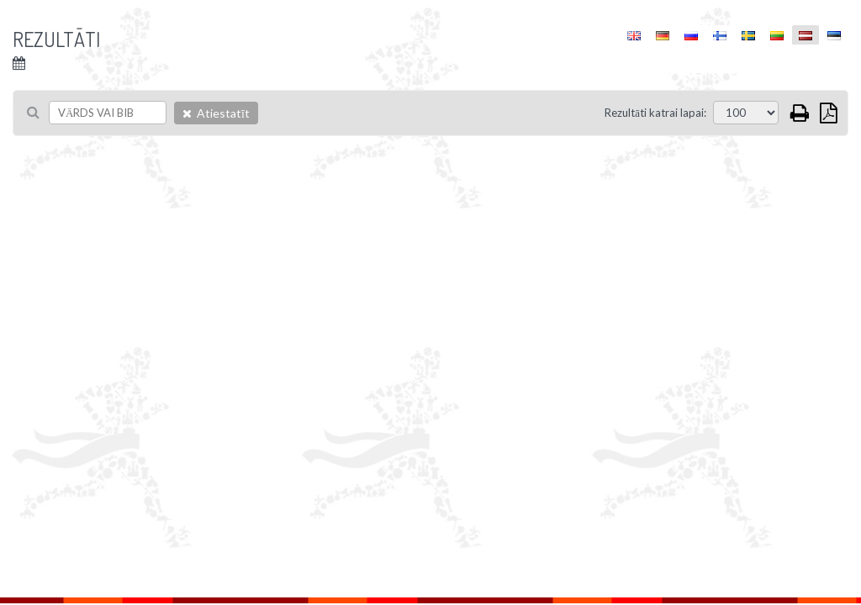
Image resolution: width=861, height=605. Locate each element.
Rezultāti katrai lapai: (655, 112)
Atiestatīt (216, 113)
